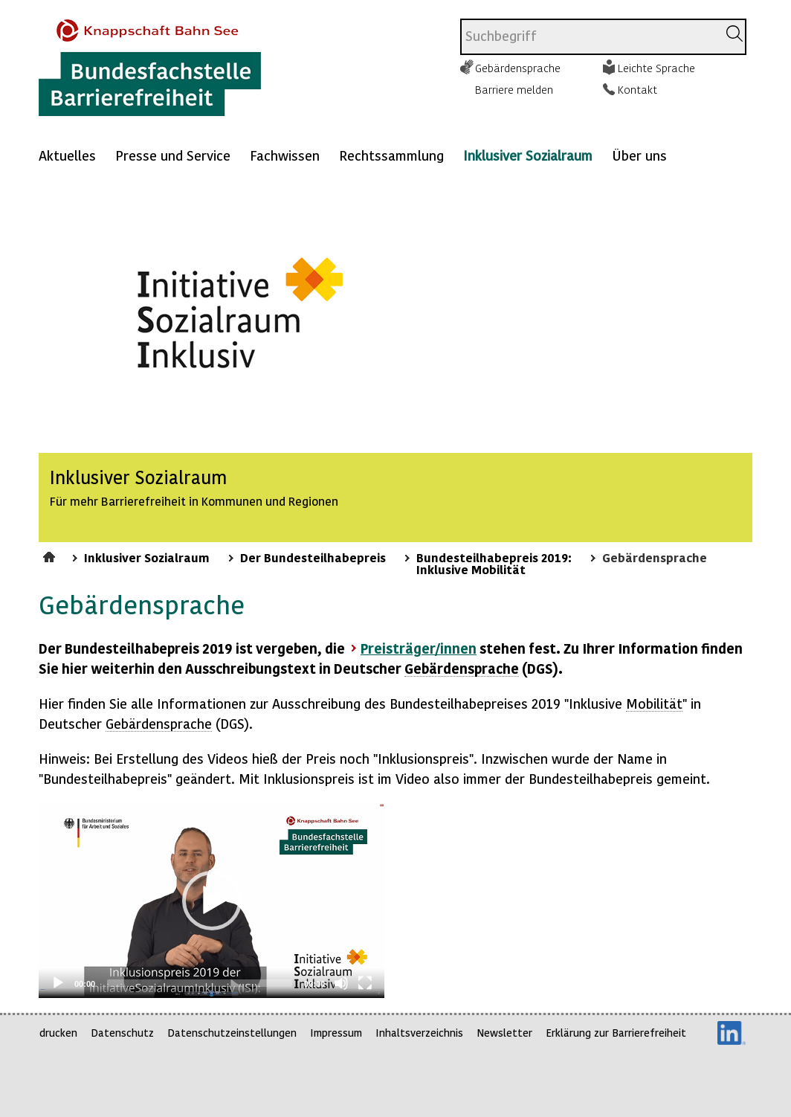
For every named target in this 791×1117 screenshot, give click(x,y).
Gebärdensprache (518, 67)
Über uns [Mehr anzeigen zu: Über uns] (639, 155)
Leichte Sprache (656, 67)
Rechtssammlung (391, 155)
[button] (212, 900)
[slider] (199, 983)
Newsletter (504, 1032)
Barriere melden (514, 89)
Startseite (51, 554)
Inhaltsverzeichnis (419, 1032)
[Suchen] (734, 33)
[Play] (58, 983)
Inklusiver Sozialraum (528, 155)
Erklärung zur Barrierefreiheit (616, 1032)
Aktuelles (67, 155)
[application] (211, 900)
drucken (58, 1032)
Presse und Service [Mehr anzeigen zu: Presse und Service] (172, 155)
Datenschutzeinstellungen (232, 1032)
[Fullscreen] (365, 983)
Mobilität (654, 703)
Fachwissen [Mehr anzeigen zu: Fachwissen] (285, 155)
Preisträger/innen (419, 648)
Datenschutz (122, 1032)
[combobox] (589, 37)
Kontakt (637, 89)
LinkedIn (731, 1033)
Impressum (336, 1032)
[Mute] (341, 983)
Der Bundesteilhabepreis (313, 557)
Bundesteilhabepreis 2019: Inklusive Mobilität (494, 563)
